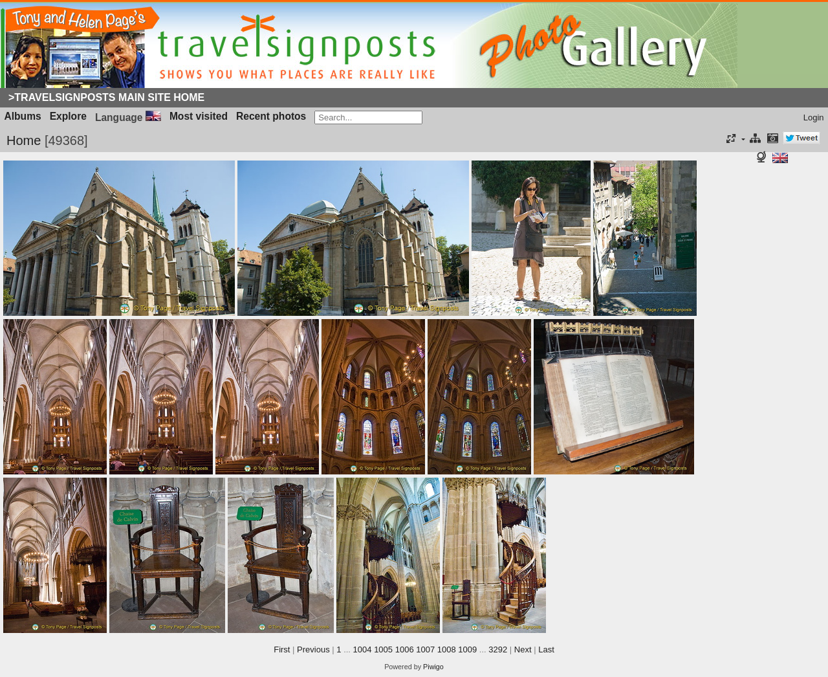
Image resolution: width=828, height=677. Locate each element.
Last (546, 649)
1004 (362, 649)
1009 (467, 649)
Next (523, 649)
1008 (446, 649)
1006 (404, 649)
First (282, 649)
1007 (425, 649)
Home (23, 140)
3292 (497, 649)
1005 (383, 649)
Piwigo (433, 667)
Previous (313, 649)
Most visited (198, 116)
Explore (68, 116)
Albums (23, 116)
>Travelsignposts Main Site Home (106, 97)
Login (813, 117)
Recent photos (271, 116)
